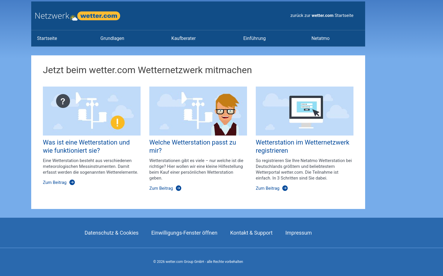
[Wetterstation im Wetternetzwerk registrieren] (300, 142)
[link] (47, 38)
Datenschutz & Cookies (112, 233)
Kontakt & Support (251, 233)
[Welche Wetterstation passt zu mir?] (194, 142)
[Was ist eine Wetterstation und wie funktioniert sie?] (87, 142)
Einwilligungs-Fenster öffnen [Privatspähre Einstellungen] (184, 233)
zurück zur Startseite (321, 15)
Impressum (298, 233)
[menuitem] (62, 38)
